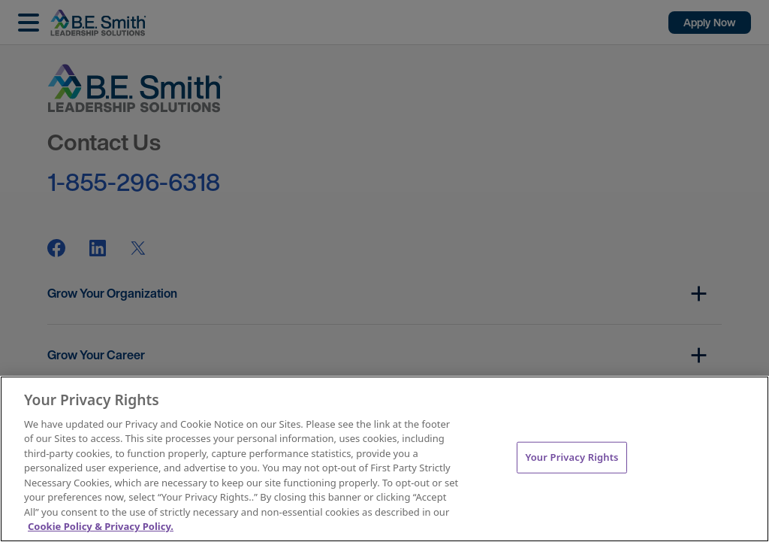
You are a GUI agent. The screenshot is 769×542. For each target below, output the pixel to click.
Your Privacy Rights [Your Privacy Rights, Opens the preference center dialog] (571, 457)
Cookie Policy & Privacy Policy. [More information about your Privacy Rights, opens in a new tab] (100, 526)
